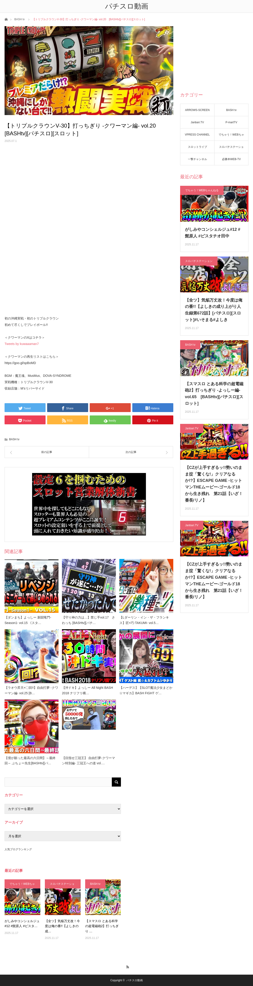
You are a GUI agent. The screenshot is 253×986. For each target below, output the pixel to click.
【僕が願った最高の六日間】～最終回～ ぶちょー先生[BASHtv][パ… (30, 760)
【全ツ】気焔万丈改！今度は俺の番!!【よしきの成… (62, 926)
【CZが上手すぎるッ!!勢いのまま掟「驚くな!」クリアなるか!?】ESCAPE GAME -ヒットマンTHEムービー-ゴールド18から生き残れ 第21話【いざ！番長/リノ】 (214, 484)
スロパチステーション (231, 149)
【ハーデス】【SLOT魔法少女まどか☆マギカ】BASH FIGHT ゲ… (145, 690)
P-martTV (231, 122)
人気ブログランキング (18, 849)
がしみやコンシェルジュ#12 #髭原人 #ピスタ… (22, 923)
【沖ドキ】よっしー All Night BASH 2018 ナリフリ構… (87, 690)
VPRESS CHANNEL (197, 134)
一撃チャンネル (197, 159)
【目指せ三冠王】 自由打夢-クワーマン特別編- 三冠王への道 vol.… (88, 760)
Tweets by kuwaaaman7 (22, 344)
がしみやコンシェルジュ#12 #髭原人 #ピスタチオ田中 (212, 232)
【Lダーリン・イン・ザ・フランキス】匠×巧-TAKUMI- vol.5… (144, 620)
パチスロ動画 (134, 980)
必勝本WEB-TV (231, 159)
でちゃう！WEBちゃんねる (231, 137)
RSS (126, 966)
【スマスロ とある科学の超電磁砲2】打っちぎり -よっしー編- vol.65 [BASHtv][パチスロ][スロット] (214, 394)
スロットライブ (197, 146)
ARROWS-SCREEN (197, 110)
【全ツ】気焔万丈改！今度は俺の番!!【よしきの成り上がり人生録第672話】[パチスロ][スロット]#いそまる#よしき (213, 310)
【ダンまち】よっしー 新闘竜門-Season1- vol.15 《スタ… (28, 620)
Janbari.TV (197, 122)
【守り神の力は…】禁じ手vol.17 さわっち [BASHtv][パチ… (88, 620)
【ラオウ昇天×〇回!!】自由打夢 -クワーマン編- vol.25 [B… (31, 690)
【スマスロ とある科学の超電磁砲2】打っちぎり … (102, 926)
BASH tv (19, 19)
